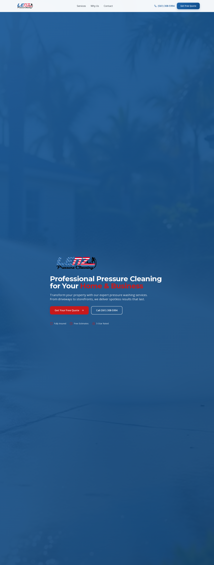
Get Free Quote (188, 5)
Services (81, 6)
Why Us (95, 6)
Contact (108, 6)
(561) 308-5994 (164, 6)
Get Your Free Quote (69, 312)
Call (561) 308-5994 (106, 312)
